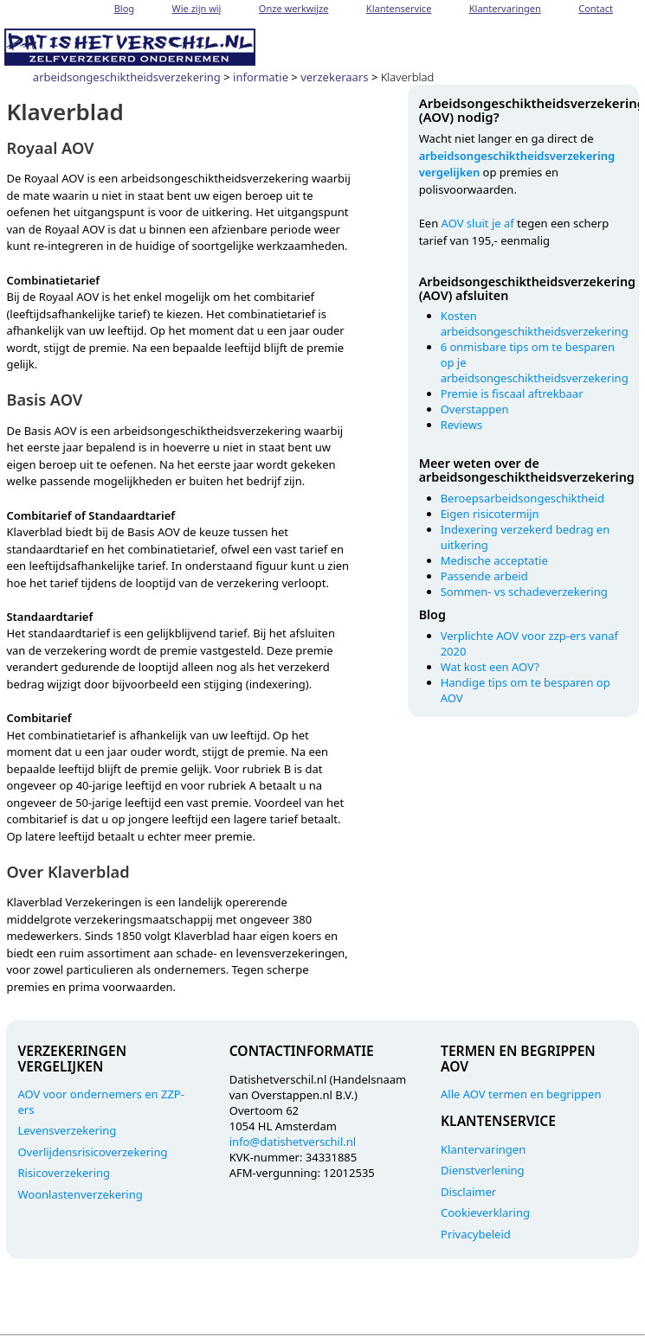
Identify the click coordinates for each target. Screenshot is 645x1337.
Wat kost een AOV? (490, 667)
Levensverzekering (66, 1130)
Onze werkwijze (294, 8)
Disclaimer (468, 1191)
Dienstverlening (483, 1170)
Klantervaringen (505, 8)
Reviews (462, 424)
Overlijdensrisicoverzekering (92, 1152)
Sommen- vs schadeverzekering (524, 591)
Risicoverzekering (63, 1172)
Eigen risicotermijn (490, 513)
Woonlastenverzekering (79, 1194)
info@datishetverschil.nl (292, 1141)
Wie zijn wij (197, 8)
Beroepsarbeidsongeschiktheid (522, 498)
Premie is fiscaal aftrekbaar (512, 393)
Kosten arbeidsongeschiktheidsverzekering (535, 323)
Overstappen (475, 409)
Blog (124, 8)
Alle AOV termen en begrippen (521, 1094)
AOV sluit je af (478, 223)
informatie (260, 77)
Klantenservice (399, 8)
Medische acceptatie (494, 560)
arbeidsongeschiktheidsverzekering (127, 77)
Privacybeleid (476, 1234)
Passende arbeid (484, 576)
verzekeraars (334, 77)
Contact (595, 8)
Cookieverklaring (485, 1212)
